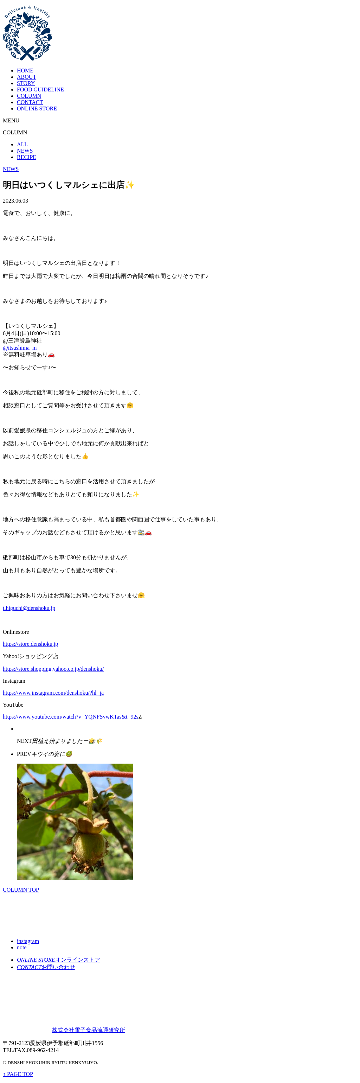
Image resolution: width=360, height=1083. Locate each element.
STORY (26, 83)
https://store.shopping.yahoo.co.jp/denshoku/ (53, 669)
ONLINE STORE (37, 109)
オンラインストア (58, 960)
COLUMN (29, 96)
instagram (28, 941)
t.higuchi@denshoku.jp (29, 608)
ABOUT (26, 77)
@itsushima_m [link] (20, 348)
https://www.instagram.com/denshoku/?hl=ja (53, 693)
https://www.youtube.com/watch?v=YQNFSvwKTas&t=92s (71, 717)
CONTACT (30, 102)
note (22, 947)
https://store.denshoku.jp (30, 644)
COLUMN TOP (21, 890)
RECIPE (26, 157)
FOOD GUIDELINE (40, 90)
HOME (25, 71)
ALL (22, 144)
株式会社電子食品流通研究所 (64, 1030)
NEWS (25, 151)
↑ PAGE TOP (18, 1074)
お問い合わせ (46, 967)
